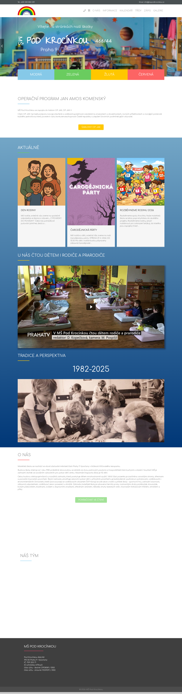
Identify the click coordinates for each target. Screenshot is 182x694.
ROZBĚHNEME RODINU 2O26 (62, 212)
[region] (91, 52)
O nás (96, 10)
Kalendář (126, 10)
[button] (2, 48)
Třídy (138, 10)
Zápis (147, 10)
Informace (110, 10)
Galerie (158, 10)
